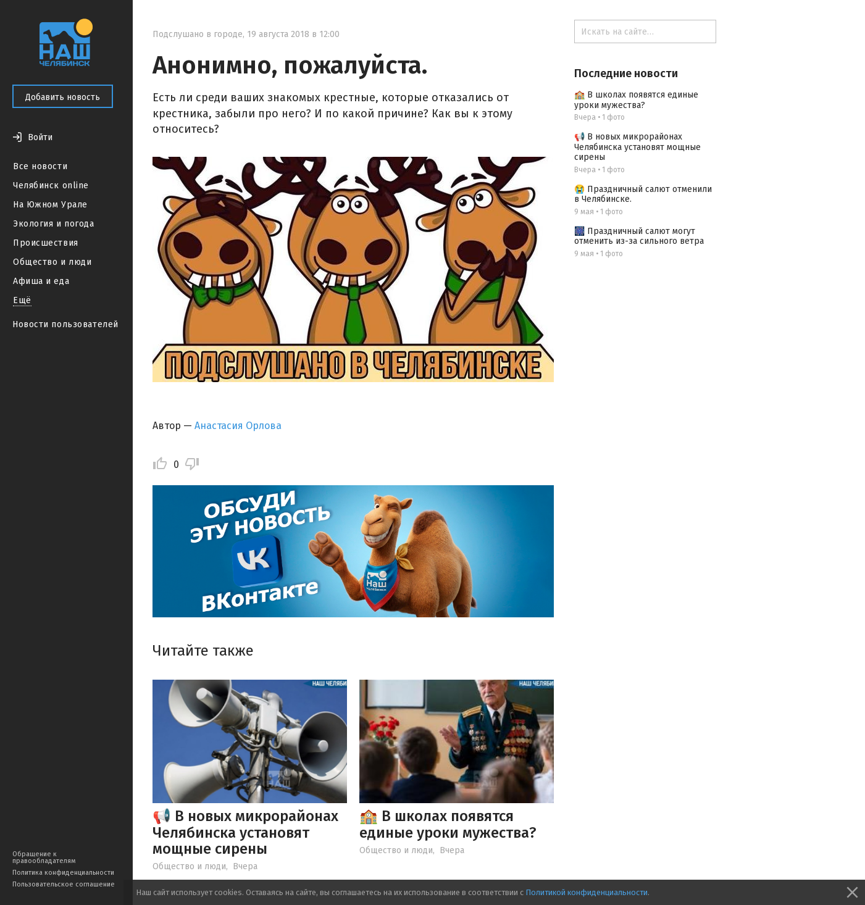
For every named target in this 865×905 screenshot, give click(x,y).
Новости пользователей (65, 324)
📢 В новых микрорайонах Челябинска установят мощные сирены (245, 832)
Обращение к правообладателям (43, 857)
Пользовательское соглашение (63, 884)
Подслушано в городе (198, 34)
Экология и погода (53, 224)
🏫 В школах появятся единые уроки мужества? (448, 824)
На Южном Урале (50, 204)
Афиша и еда (41, 281)
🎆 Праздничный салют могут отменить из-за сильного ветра (639, 236)
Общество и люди (52, 262)
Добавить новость (62, 97)
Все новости (40, 166)
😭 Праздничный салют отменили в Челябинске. (643, 194)
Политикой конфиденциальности (586, 892)
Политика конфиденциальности (63, 872)
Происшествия (45, 243)
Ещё (22, 300)
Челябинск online (51, 185)
